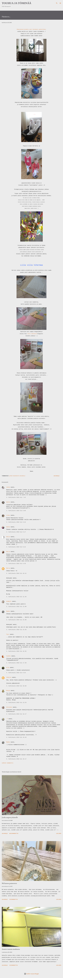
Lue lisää (58, 833)
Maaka (8, 611)
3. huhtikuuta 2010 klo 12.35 (16, 596)
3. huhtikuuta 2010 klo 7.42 (16, 497)
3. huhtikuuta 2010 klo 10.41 (16, 573)
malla (8, 502)
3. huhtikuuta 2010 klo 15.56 (16, 629)
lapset (11, 475)
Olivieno (9, 707)
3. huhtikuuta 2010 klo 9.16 (16, 522)
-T (7, 719)
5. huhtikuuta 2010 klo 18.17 (16, 759)
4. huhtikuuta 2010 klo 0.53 (16, 672)
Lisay (8, 515)
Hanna (8, 527)
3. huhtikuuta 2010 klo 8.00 (16, 510)
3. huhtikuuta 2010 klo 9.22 (16, 547)
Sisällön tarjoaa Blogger (31, 973)
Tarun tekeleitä (32, 333)
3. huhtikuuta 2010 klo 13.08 (16, 606)
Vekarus (8, 677)
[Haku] (57, 3)
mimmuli (8, 601)
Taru (7, 634)
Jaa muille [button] (56, 475)
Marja (8, 551)
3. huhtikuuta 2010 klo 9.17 (16, 532)
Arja (7, 667)
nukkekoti (16, 475)
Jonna (8, 487)
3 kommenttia (13, 899)
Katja (8, 536)
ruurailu (22, 475)
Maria (8, 568)
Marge (8, 690)
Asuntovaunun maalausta (11, 949)
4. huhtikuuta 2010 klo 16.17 (16, 714)
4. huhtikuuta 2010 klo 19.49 (16, 737)
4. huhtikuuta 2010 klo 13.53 (16, 702)
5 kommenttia (13, 965)
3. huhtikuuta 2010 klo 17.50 (16, 663)
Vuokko (8, 656)
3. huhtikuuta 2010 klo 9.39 (16, 563)
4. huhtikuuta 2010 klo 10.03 (16, 686)
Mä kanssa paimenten (9, 883)
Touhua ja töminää (16, 3)
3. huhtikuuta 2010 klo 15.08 (16, 620)
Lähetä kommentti (7, 763)
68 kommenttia (13, 833)
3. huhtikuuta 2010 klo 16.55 (16, 651)
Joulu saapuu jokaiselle (10, 817)
